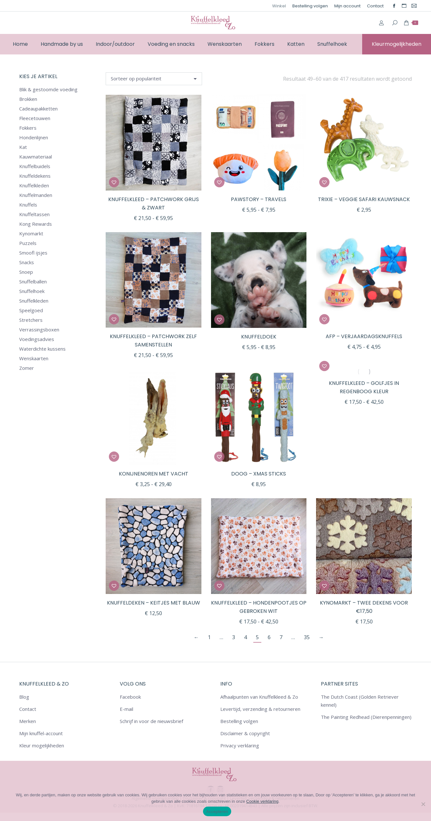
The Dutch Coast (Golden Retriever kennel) (360, 701)
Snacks (26, 262)
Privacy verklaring (239, 745)
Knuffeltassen (34, 214)
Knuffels (28, 204)
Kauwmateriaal (35, 156)
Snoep (26, 272)
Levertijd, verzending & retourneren (260, 709)
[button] (114, 182)
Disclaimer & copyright (245, 733)
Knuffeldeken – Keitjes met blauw (153, 602)
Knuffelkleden (34, 185)
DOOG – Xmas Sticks (258, 473)
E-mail (126, 709)
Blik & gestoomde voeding (48, 89)
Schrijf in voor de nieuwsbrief (151, 721)
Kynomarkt (31, 233)
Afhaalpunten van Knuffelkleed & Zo (259, 697)
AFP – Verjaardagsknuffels (364, 336)
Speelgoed (31, 310)
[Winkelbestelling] (154, 78)
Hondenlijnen (33, 137)
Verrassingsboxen (39, 329)
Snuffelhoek (32, 291)
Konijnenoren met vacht (153, 473)
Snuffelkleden (33, 300)
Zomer (26, 368)
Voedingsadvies (36, 339)
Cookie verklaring (262, 801)
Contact (27, 709)
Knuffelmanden (35, 195)
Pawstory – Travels (258, 199)
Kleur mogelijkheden (41, 745)
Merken (27, 721)
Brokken (28, 99)
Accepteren (217, 811)
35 (307, 637)
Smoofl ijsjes (33, 252)
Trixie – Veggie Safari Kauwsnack (364, 199)
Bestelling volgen (239, 721)
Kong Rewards (35, 224)
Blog (24, 697)
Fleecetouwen (34, 118)
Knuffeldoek (258, 336)
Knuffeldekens (35, 176)
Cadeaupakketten (38, 108)
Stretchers (31, 320)
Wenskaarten (33, 358)
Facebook (130, 697)
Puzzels (28, 243)
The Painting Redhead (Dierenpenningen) (366, 717)
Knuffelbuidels (34, 166)
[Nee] (423, 804)
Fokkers (28, 128)
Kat (23, 147)
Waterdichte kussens (42, 348)
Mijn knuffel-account (41, 733)
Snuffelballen (33, 281)
